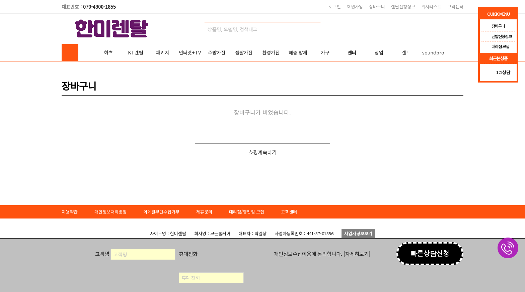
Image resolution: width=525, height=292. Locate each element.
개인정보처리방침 (110, 211)
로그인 (335, 6)
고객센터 (455, 6)
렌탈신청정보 (403, 6)
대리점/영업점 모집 (246, 211)
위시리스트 (431, 6)
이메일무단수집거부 (161, 211)
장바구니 (377, 6)
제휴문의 (204, 211)
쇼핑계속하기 (262, 152)
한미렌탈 (112, 29)
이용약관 (70, 211)
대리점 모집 (495, 46)
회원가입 (355, 6)
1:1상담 (503, 72)
